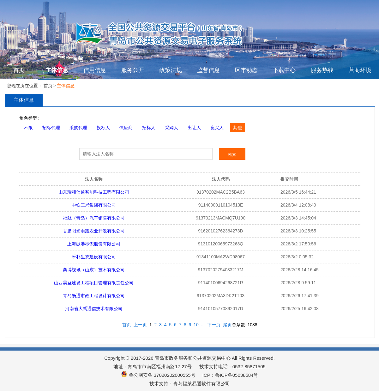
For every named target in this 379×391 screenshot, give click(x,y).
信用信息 (94, 70)
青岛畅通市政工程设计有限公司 (94, 295)
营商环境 (360, 70)
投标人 (103, 127)
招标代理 (51, 127)
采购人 (171, 127)
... (203, 324)
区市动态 (246, 70)
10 (196, 324)
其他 (237, 127)
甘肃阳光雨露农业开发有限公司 (94, 230)
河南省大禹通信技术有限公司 (94, 308)
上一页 (140, 324)
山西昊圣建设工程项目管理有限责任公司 (94, 282)
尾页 (227, 324)
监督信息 (208, 70)
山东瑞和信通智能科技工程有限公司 (93, 192)
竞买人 (217, 127)
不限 (28, 127)
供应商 (126, 127)
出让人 (194, 127)
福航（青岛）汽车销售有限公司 (94, 217)
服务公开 (132, 70)
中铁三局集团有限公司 (94, 205)
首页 (19, 70)
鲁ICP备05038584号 (236, 375)
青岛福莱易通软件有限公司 (201, 383)
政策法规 (170, 70)
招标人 (148, 127)
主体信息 (56, 70)
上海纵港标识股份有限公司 (93, 243)
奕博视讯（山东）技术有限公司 (94, 269)
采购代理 (78, 127)
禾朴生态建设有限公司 (94, 256)
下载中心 (284, 70)
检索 (232, 154)
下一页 (213, 324)
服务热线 (322, 70)
